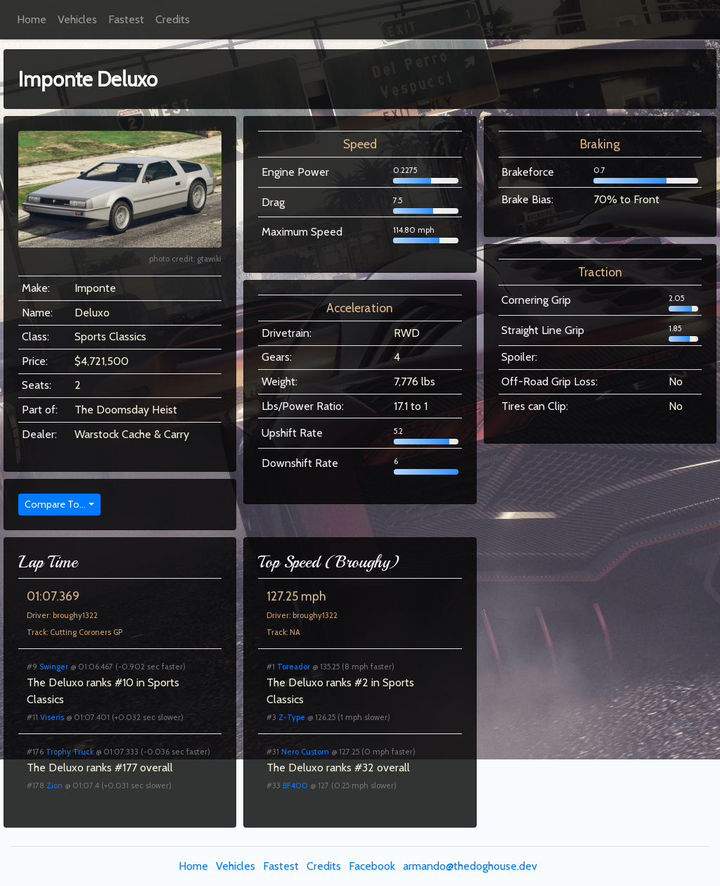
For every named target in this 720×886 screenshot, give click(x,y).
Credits (172, 19)
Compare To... (55, 504)
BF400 (295, 785)
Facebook (372, 866)
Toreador (293, 667)
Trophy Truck (70, 752)
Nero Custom (305, 752)
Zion (54, 785)
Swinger (53, 667)
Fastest (126, 19)
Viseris (52, 717)
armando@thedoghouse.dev (470, 866)
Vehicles (77, 19)
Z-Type (291, 717)
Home (31, 19)
